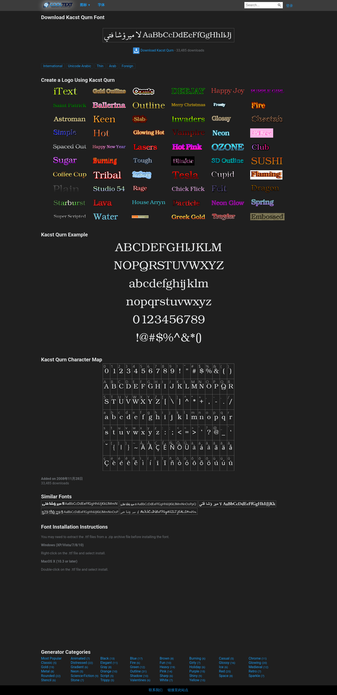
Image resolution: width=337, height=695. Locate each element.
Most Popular (51, 658)
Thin (100, 66)
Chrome (258, 658)
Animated (80, 658)
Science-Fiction (84, 676)
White (166, 680)
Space (226, 676)
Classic (49, 663)
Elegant (109, 663)
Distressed (82, 663)
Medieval (258, 667)
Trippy (107, 680)
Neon (77, 671)
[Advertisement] (20, 78)
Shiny (195, 676)
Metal (47, 671)
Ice (223, 667)
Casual (226, 658)
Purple (197, 671)
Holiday (197, 667)
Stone (77, 680)
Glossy (227, 663)
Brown (167, 658)
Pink (166, 671)
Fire (135, 663)
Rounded (51, 676)
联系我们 (155, 690)
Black (107, 658)
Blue (136, 658)
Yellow (197, 680)
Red (225, 671)
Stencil (48, 680)
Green (137, 667)
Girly (195, 663)
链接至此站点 (178, 690)
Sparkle (256, 676)
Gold (47, 667)
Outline (138, 671)
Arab (112, 66)
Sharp (166, 676)
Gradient (79, 667)
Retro (255, 671)
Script (107, 676)
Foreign (127, 66)
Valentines (140, 680)
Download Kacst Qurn (153, 50)
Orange (108, 671)
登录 (289, 6)
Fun (165, 663)
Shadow (139, 676)
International (53, 66)
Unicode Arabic (79, 66)
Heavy (167, 667)
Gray (106, 667)
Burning (197, 658)
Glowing (258, 663)
